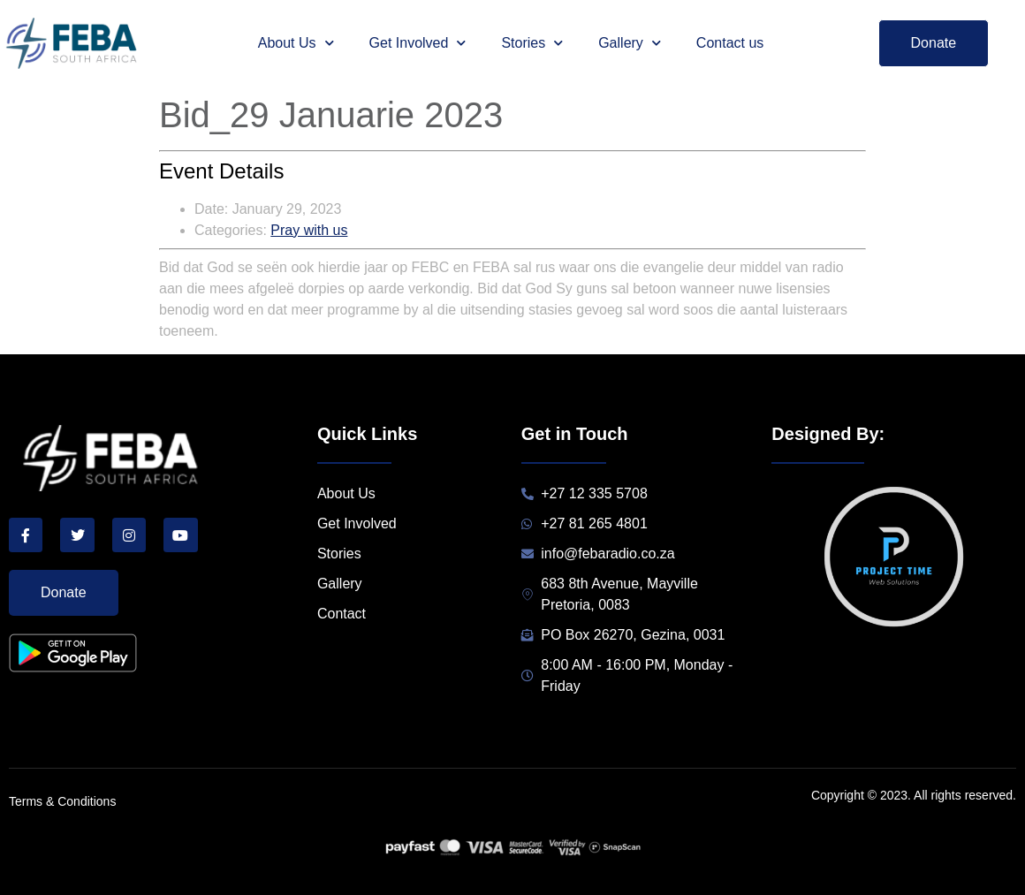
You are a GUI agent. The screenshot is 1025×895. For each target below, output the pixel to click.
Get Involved (418, 43)
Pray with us (308, 230)
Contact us (729, 42)
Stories (532, 43)
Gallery (629, 43)
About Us (296, 43)
